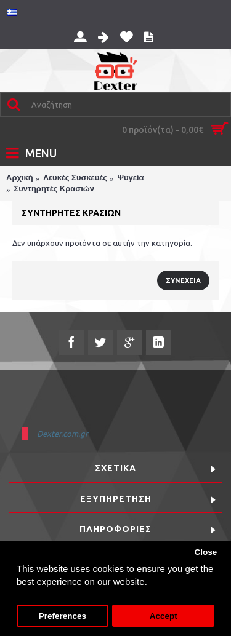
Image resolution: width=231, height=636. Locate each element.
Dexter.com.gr (62, 433)
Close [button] (205, 552)
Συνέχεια (183, 280)
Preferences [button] (62, 616)
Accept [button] (163, 616)
